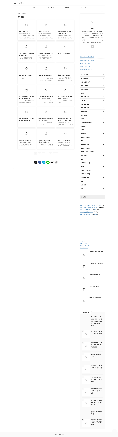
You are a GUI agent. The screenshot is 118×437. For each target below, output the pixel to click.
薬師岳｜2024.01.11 (85, 63)
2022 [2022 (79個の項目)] (91, 233)
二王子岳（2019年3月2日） (46, 75)
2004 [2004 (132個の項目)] (98, 222)
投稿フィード (83, 243)
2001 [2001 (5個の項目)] (83, 222)
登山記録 (67, 7)
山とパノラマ (19, 3)
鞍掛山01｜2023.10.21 (86, 69)
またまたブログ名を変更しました (88, 205)
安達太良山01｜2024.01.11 (87, 60)
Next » (55, 154)
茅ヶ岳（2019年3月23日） (65, 53)
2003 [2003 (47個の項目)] (90, 222)
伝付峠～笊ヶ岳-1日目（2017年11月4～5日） (45, 141)
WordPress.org (84, 248)
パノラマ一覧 (51, 7)
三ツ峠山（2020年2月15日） (46, 53)
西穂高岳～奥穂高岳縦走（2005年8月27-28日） (97, 422)
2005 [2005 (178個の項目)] (84, 226)
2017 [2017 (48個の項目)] (99, 226)
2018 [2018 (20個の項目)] (83, 229)
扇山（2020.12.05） (24, 31)
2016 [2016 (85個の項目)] (91, 226)
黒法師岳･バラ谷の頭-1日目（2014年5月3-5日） (96, 402)
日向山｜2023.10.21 (85, 66)
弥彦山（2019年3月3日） (25, 75)
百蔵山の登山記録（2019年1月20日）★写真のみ (26, 119)
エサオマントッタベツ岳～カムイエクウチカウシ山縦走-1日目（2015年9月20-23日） (96, 321)
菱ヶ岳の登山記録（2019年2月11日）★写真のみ (26, 97)
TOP (34, 7)
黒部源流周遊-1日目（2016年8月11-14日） (96, 391)
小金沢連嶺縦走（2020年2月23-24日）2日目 (65, 32)
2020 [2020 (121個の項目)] (100, 229)
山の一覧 (83, 7)
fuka (100, 205)
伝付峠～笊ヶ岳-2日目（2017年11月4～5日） (25, 141)
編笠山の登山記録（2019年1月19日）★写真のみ (46, 119)
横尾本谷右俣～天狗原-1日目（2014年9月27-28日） (96, 345)
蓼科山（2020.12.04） (44, 31)
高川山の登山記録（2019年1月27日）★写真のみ (65, 97)
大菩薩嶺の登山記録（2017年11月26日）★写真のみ (65, 119)
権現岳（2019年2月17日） (65, 75)
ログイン (82, 241)
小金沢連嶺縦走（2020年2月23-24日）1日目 (26, 54)
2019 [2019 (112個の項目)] (91, 229)
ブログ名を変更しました (86, 210)
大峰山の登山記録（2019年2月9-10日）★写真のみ (46, 97)
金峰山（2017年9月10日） (65, 140)
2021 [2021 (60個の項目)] (83, 233)
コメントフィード (84, 246)
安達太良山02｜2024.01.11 (87, 57)
